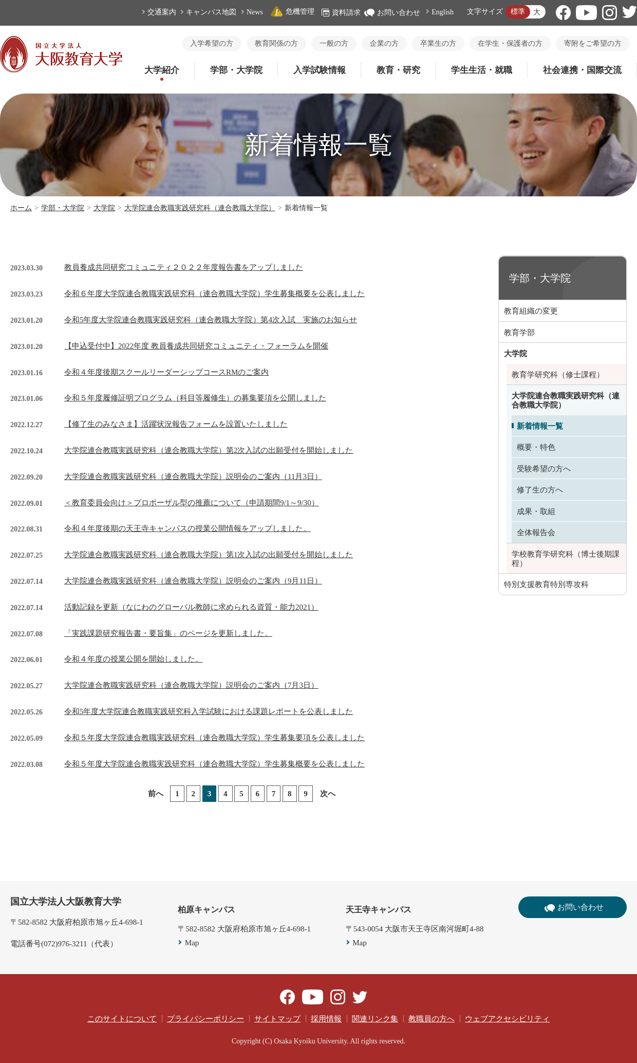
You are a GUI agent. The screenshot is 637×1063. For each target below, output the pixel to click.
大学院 (104, 208)
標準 (518, 11)
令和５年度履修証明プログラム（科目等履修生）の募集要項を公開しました (195, 398)
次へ (327, 794)
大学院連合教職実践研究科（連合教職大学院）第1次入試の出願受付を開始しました (208, 555)
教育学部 (519, 332)
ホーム (21, 208)
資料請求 (341, 12)
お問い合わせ (392, 12)
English (443, 12)
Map (192, 943)
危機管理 (292, 11)
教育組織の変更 (531, 311)
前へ (155, 794)
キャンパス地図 (211, 12)
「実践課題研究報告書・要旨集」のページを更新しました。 (168, 633)
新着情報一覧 (540, 426)
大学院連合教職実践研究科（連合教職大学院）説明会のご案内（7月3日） (191, 685)
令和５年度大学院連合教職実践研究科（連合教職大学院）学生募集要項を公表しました (214, 738)
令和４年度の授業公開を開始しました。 (133, 659)
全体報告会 (536, 532)
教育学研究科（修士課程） (558, 375)
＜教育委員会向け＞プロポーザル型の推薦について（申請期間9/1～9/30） (191, 503)
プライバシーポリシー (205, 1019)
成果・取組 (536, 511)
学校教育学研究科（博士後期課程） (566, 558)
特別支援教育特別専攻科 (546, 584)
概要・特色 (536, 447)
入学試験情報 (319, 70)
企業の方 (384, 43)
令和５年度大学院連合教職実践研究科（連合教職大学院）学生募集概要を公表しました (214, 764)
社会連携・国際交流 (582, 70)
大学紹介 (161, 70)
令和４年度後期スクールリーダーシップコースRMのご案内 (166, 372)
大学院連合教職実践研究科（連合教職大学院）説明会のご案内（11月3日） (193, 476)
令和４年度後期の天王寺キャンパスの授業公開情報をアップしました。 (187, 528)
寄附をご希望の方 (593, 43)
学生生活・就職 (481, 70)
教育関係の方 (276, 43)
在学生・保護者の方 (510, 43)
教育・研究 (398, 70)
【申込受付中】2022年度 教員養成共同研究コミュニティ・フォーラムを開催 (196, 346)
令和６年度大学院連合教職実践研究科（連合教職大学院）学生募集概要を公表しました (214, 293)
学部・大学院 (236, 70)
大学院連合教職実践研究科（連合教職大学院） (199, 208)
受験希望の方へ (544, 469)
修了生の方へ (540, 490)
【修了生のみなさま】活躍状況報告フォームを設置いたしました (176, 424)
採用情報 (326, 1019)
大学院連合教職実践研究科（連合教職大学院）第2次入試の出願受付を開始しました (208, 450)
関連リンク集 (375, 1019)
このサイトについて (122, 1019)
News (255, 12)
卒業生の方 (438, 43)
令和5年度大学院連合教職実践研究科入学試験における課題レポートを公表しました (208, 711)
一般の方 (334, 43)
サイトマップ (277, 1019)
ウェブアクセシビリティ (507, 1019)
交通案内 (161, 12)
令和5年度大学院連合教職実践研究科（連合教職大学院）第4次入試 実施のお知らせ (210, 320)
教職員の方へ (431, 1019)
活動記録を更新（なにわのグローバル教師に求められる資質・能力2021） (191, 607)
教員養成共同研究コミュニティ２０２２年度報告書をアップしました (183, 267)
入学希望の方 (211, 43)
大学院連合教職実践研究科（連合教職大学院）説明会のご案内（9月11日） (193, 581)
